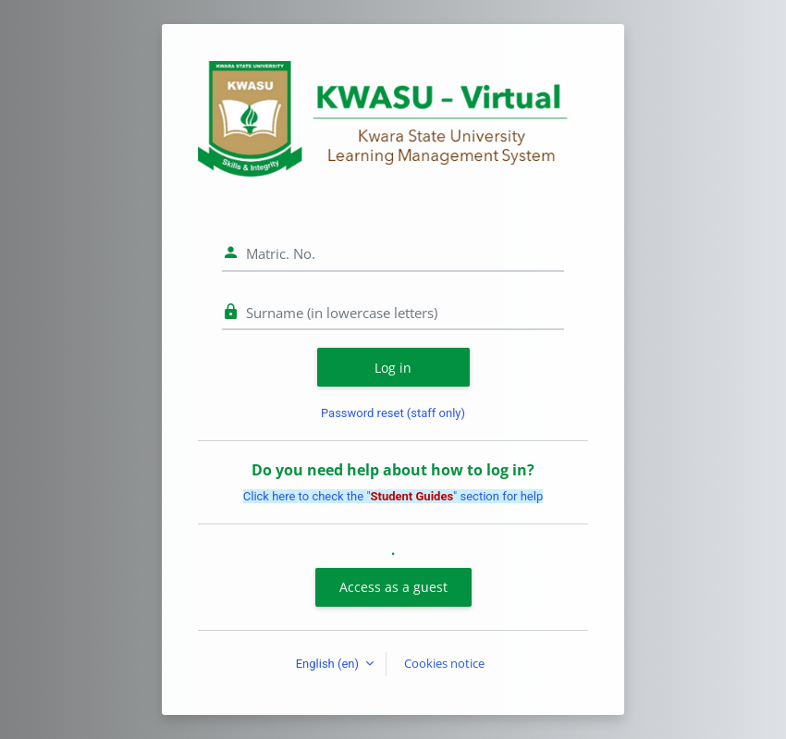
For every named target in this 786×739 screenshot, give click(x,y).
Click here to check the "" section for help (393, 496)
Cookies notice (444, 663)
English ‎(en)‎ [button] (329, 664)
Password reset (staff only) (393, 413)
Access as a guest (393, 587)
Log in (393, 367)
